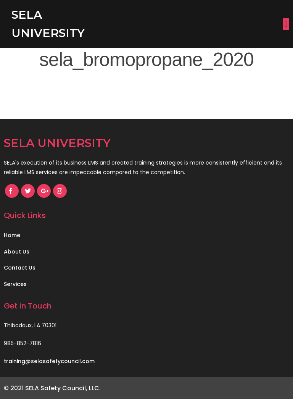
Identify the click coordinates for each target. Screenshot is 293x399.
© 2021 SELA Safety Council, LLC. (52, 388)
